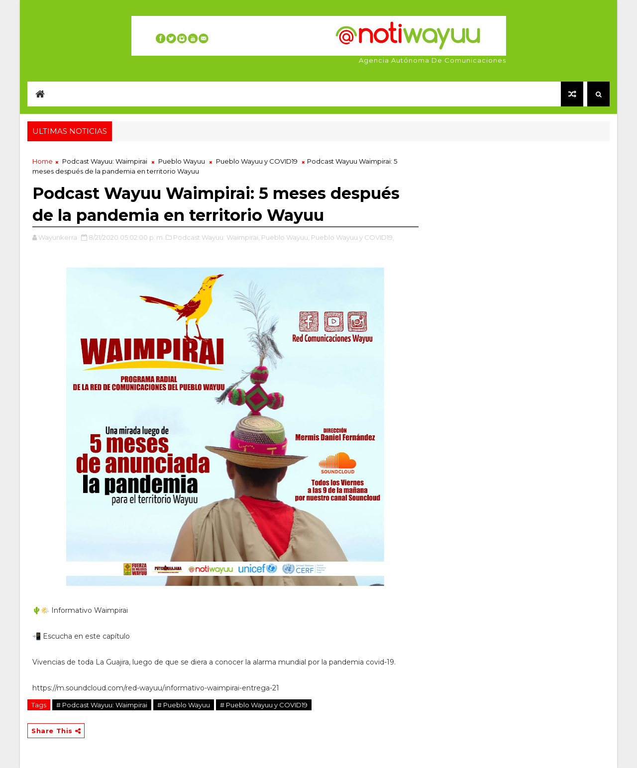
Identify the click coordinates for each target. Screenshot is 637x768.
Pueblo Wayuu (181, 161)
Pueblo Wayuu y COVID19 (257, 161)
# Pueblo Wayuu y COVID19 (264, 705)
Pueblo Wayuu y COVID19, (352, 237)
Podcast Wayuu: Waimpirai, (216, 237)
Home (42, 161)
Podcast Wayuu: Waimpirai (104, 161)
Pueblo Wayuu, (285, 237)
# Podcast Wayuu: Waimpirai (101, 705)
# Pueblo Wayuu (183, 705)
